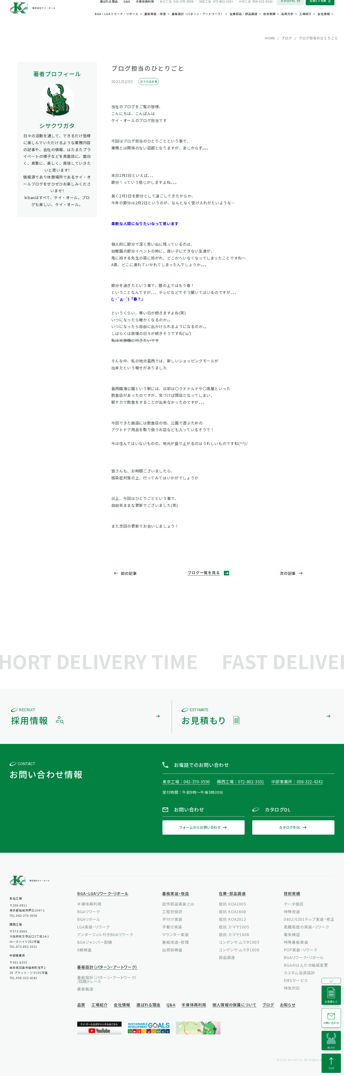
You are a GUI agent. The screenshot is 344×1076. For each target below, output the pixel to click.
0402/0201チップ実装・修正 (309, 919)
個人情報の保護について (234, 1005)
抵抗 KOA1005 (232, 904)
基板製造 (85, 989)
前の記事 (129, 573)
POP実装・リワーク (300, 950)
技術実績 (269, 22)
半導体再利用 (145, 9)
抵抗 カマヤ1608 (234, 934)
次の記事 (288, 573)
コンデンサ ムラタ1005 (239, 942)
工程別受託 (172, 911)
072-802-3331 (216, 9)
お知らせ (288, 1005)
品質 (81, 1005)
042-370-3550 (177, 9)
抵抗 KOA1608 (232, 911)
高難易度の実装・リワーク (306, 927)
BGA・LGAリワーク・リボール (117, 22)
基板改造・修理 (175, 942)
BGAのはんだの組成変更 (306, 965)
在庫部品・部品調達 (244, 22)
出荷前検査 (172, 950)
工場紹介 (305, 22)
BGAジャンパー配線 (94, 942)
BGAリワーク (88, 911)
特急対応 (292, 988)
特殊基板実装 (296, 942)
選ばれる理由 (109, 9)
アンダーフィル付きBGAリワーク (105, 934)
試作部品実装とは (178, 904)
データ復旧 (294, 904)
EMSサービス (296, 980)
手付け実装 (172, 919)
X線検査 (84, 950)
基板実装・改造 (155, 22)
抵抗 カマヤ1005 (234, 927)
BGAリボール (89, 919)
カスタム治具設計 (299, 972)
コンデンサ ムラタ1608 (239, 950)
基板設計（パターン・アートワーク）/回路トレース (107, 979)
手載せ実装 (172, 927)
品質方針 (287, 22)
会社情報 (323, 22)
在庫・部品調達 (232, 893)
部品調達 (227, 957)
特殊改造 (292, 911)
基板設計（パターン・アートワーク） (198, 22)
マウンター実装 (175, 934)
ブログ (268, 1005)
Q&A (127, 9)
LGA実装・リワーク (93, 927)
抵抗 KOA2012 (232, 919)
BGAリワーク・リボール (304, 957)
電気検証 (292, 934)
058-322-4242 (256, 9)
